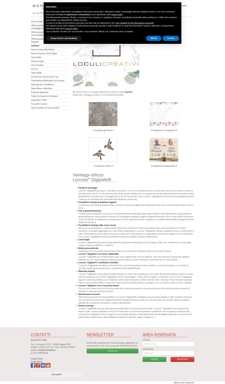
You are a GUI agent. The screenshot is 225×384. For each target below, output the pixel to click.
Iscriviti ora (112, 351)
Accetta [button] (170, 38)
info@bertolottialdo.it (46, 350)
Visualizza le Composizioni (164, 130)
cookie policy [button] (117, 14)
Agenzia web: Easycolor (184, 382)
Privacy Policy (37, 359)
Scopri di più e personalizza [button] (64, 38)
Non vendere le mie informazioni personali (134, 23)
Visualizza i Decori (103, 166)
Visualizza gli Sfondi (103, 130)
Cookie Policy (36, 361)
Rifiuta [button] (154, 38)
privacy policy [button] (72, 28)
